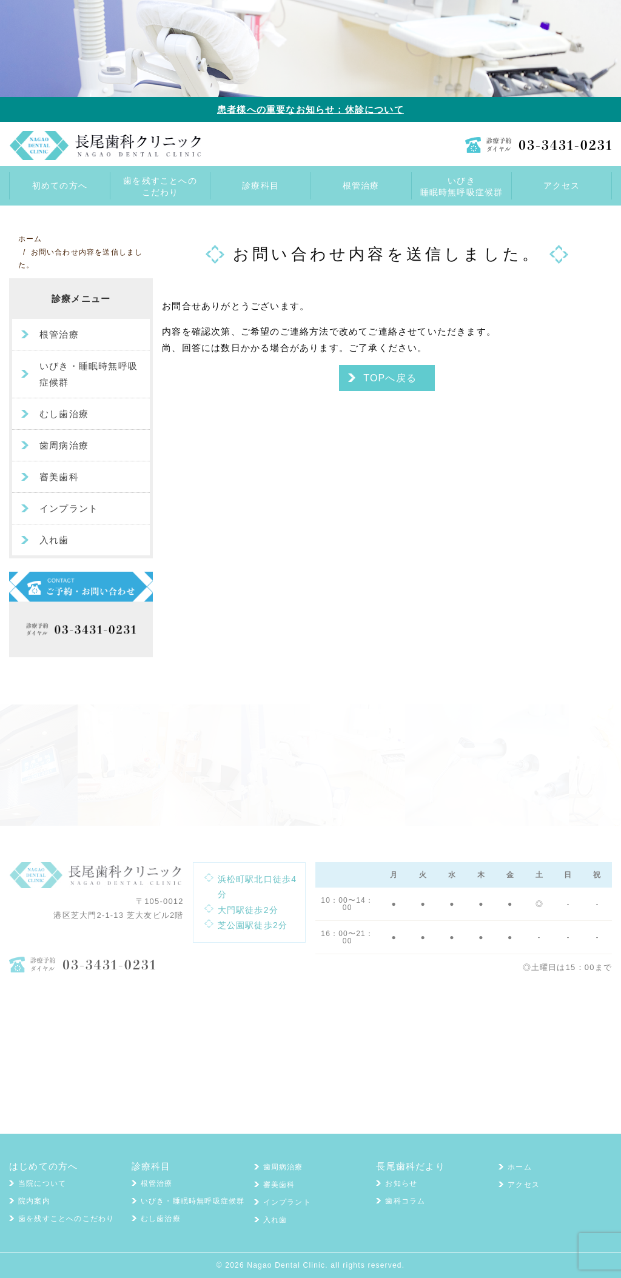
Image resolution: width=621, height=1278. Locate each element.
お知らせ (401, 1183)
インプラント (68, 508)
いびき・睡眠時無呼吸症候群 (88, 374)
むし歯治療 (64, 414)
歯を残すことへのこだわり (160, 187)
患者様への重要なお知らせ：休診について (310, 109)
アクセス (524, 1184)
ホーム (520, 1167)
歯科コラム (405, 1201)
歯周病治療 (64, 445)
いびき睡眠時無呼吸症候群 (461, 187)
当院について (42, 1183)
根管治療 (59, 334)
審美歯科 (59, 477)
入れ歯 (54, 540)
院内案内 (34, 1201)
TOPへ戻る (390, 378)
